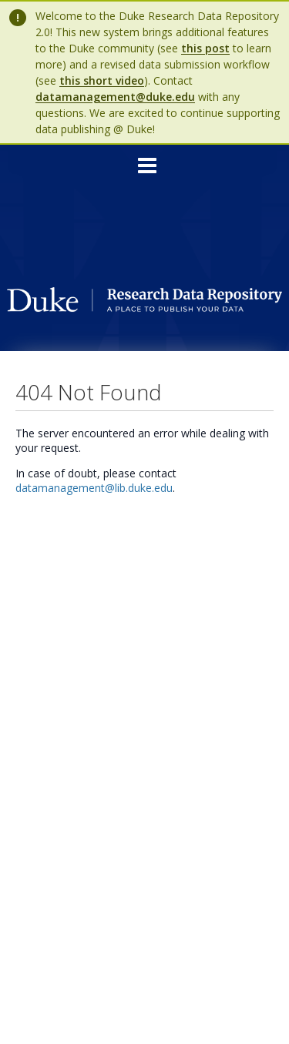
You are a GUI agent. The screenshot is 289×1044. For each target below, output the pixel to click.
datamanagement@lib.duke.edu (94, 487)
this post (205, 48)
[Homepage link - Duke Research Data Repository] (144, 307)
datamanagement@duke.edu (115, 96)
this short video (101, 80)
